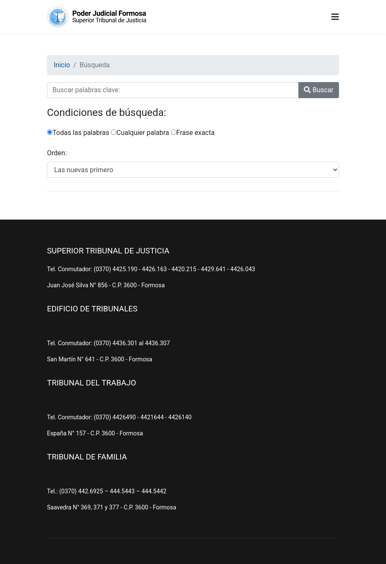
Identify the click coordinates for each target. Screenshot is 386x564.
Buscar (319, 90)
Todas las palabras (78, 133)
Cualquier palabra (140, 133)
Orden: (57, 153)
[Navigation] (335, 17)
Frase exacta (193, 133)
